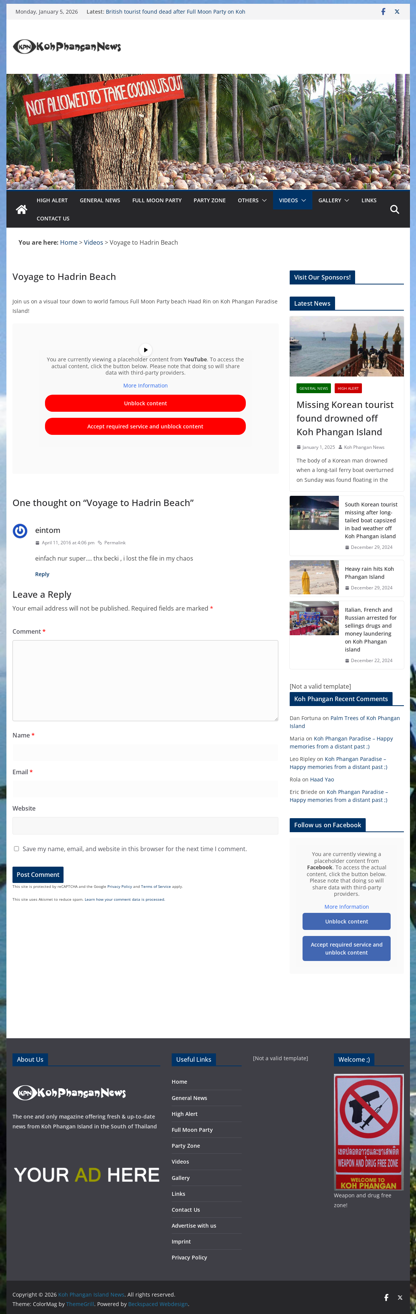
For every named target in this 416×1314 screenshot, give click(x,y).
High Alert (52, 200)
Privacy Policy (119, 886)
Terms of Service (156, 886)
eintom (48, 530)
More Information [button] (145, 385)
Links (369, 200)
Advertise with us (194, 1225)
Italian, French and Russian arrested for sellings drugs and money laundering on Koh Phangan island (371, 629)
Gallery (329, 200)
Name (23, 735)
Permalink (112, 542)
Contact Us (53, 218)
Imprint (181, 1241)
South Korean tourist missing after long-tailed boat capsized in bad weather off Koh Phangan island (371, 520)
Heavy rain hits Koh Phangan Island (369, 572)
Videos (288, 200)
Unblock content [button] (145, 403)
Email (22, 772)
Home (179, 1081)
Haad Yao (322, 779)
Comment (29, 631)
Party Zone (210, 200)
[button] (263, 200)
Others (248, 200)
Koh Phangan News (364, 447)
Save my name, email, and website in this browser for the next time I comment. (135, 849)
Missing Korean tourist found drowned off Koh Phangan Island (345, 418)
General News (100, 200)
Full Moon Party (157, 200)
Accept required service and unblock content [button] (145, 426)
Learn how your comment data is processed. (125, 899)
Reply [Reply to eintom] (42, 574)
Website (24, 808)
